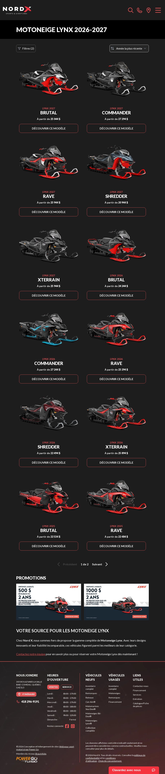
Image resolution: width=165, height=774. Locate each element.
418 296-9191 (27, 701)
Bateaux (89, 697)
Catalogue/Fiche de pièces (141, 705)
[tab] (53, 687)
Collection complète (90, 729)
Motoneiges (114, 693)
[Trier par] (129, 48)
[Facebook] (67, 726)
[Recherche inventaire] (130, 10)
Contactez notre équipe (30, 654)
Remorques (91, 693)
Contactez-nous (140, 686)
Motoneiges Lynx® (91, 722)
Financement (115, 702)
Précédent (66, 564)
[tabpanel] (61, 706)
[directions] (148, 10)
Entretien (137, 699)
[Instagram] (73, 726)
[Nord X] (17, 10)
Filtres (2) (26, 48)
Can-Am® (90, 702)
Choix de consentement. (110, 761)
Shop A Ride (40, 753)
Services (137, 694)
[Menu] (158, 10)
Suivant (100, 564)
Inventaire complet (90, 687)
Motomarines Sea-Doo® (92, 707)
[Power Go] (48, 759)
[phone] (139, 10)
